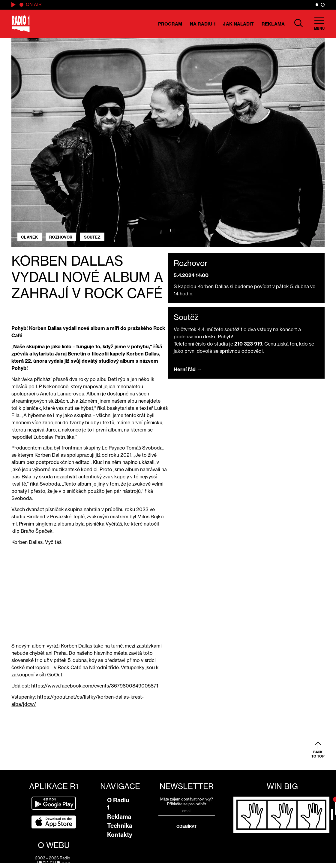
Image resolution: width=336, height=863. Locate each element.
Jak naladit (238, 24)
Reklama (273, 24)
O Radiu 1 (118, 804)
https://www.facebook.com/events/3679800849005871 (94, 686)
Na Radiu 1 (202, 24)
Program (170, 24)
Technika (119, 825)
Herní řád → (188, 369)
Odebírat (186, 826)
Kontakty (119, 834)
